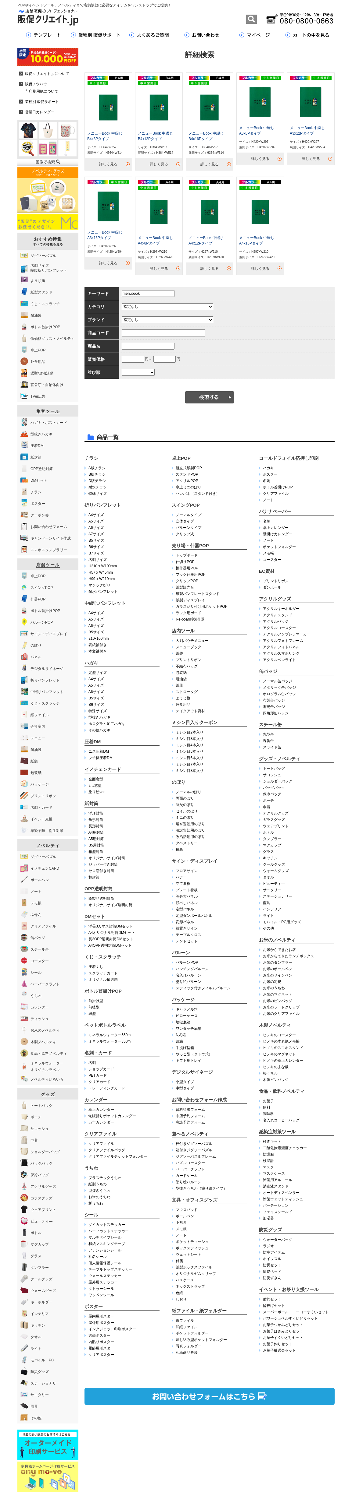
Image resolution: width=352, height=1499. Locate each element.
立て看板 (183, 883)
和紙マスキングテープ (106, 1244)
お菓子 (268, 1101)
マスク (268, 1167)
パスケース (185, 1280)
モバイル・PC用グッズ (282, 922)
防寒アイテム (274, 1252)
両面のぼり (185, 798)
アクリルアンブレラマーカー (287, 634)
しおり (181, 1299)
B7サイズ (96, 553)
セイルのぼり (187, 811)
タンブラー (272, 839)
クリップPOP (187, 581)
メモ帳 (181, 1229)
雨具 (266, 903)
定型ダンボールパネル (194, 915)
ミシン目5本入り (189, 751)
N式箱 (181, 1035)
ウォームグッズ (276, 871)
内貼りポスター (101, 1342)
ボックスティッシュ (192, 1248)
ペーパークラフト (190, 1169)
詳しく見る (108, 164)
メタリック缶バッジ (279, 687)
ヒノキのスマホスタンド (283, 1048)
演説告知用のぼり (190, 830)
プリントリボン (188, 660)
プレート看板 (187, 890)
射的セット (272, 1299)
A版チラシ (97, 468)
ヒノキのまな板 (276, 1067)
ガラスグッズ (274, 820)
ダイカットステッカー (106, 1225)
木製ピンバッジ (276, 1080)
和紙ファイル (187, 1327)
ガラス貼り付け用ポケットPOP (201, 606)
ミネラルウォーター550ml (109, 1035)
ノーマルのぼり (188, 792)
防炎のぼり (185, 805)
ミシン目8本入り (189, 771)
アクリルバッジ (276, 621)
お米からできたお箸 (279, 950)
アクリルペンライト (279, 660)
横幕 (179, 849)
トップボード (187, 555)
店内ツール (183, 630)
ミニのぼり (185, 817)
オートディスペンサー (281, 1193)
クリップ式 (185, 534)
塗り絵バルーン (188, 982)
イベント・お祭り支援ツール (288, 1289)
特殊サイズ (97, 493)
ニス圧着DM (98, 751)
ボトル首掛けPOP (103, 991)
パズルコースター (190, 1163)
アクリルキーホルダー (281, 609)
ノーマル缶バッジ (277, 681)
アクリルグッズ (275, 598)
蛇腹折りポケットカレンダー (112, 1116)
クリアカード (99, 1082)
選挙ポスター (99, 1335)
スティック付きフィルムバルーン (203, 988)
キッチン (270, 858)
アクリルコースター (279, 628)
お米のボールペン (277, 969)
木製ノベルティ (275, 1025)
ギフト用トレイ (188, 1060)
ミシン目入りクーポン (194, 722)
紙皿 (179, 685)
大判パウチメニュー (192, 641)
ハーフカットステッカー (108, 1231)
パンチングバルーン (192, 969)
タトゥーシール (101, 1288)
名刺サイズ (97, 560)
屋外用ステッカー (103, 1282)
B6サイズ (96, 547)
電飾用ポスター (101, 1348)
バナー (181, 877)
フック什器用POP (190, 574)
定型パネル (185, 909)
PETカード (97, 1075)
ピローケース (187, 1016)
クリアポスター (101, 1355)
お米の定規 (272, 982)
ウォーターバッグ (277, 1239)
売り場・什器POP (190, 545)
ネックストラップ (190, 1286)
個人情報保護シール (104, 1263)
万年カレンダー (101, 1122)
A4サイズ (96, 515)
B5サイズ (96, 540)
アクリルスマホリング (281, 653)
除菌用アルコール (277, 1180)
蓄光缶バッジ (274, 707)
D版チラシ (97, 481)
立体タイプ (185, 521)
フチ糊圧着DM (100, 758)
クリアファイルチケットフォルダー (117, 1156)
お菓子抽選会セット (279, 1350)
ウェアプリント (276, 826)
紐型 (92, 1014)
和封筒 (93, 877)
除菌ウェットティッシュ (283, 1199)
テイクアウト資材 (190, 711)
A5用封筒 (96, 839)
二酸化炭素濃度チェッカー (285, 1148)
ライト (268, 915)
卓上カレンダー (101, 1109)
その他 (268, 928)
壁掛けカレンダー (277, 534)
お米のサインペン (277, 975)
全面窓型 (95, 779)
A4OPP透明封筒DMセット (110, 945)
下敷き (181, 1222)
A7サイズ (96, 534)
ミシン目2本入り (189, 732)
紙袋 (179, 653)
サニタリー (272, 890)
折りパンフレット (102, 505)
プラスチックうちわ (104, 1178)
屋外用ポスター (101, 1323)
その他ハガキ (99, 730)
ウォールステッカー (104, 1276)
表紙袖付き (97, 645)
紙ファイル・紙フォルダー (199, 1310)
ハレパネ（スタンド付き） (198, 493)
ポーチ (268, 800)
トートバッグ (274, 768)
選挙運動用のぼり (190, 824)
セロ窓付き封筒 (101, 871)
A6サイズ (96, 528)
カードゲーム (187, 1176)
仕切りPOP (185, 562)
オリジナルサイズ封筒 (106, 858)
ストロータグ (187, 692)
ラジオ (268, 1246)
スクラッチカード (103, 973)
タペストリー (187, 843)
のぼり (178, 782)
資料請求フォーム (190, 1109)
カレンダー (95, 1099)
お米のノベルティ (277, 939)
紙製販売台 (185, 587)
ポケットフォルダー (192, 1333)
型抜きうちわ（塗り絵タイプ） (201, 1188)
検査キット (272, 1141)
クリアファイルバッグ (106, 1150)
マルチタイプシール (104, 1237)
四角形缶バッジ (276, 713)
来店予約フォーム (190, 1116)
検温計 (268, 1161)
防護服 (268, 1154)
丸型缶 (268, 734)
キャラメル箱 (187, 1009)
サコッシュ (272, 775)
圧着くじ (95, 967)
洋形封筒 (95, 813)
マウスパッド (187, 1210)
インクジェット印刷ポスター (112, 1329)
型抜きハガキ (99, 717)
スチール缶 (270, 724)
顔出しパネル (187, 903)
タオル (268, 877)
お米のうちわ (99, 1197)
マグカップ (272, 845)
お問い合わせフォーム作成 (199, 1099)
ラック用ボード (188, 613)
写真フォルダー (188, 1346)
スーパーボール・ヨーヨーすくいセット (296, 1312)
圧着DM (92, 741)
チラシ (91, 458)
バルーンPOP (187, 962)
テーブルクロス (188, 935)
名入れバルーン (188, 975)
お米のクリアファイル (281, 1014)
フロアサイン (187, 871)
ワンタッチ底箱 (188, 1028)
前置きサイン (187, 928)
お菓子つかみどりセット (283, 1325)
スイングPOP (186, 505)
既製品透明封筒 (101, 898)
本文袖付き (97, 651)
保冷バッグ (272, 794)
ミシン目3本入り (189, 739)
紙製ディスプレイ (190, 600)
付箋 (179, 1261)
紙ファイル (185, 1320)
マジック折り (99, 585)
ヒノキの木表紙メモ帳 (281, 1041)
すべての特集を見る (48, 244)
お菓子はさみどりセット (283, 1331)
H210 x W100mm (102, 566)
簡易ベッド (272, 1271)
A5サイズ (96, 521)
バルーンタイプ (188, 528)
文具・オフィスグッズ (194, 1199)
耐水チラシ (97, 487)
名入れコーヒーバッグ (281, 1120)
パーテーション (276, 1205)
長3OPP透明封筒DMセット (110, 939)
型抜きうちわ (99, 1190)
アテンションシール (104, 1250)
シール (91, 1214)
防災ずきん (272, 1278)
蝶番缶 (268, 741)
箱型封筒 (95, 852)
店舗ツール (48, 564)
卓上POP (181, 458)
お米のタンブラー (277, 962)
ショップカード (101, 1069)
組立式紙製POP (189, 468)
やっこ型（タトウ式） (194, 1054)
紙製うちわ (97, 1184)
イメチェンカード (102, 769)
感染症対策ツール (277, 1131)
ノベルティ (48, 845)
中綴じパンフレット (105, 603)
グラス (268, 852)
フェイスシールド (277, 1212)
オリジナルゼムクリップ (196, 1274)
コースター (272, 560)
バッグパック (274, 788)
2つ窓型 (95, 785)
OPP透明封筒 (98, 888)
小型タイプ (185, 1082)
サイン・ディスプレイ (194, 861)
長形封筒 (95, 826)
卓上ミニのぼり (188, 487)
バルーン (181, 952)
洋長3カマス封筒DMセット (110, 926)
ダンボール (272, 587)
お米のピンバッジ (277, 1001)
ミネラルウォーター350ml (109, 1041)
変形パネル (185, 922)
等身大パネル (187, 896)
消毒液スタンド (276, 1186)
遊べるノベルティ (190, 1133)
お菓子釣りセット (277, 1344)
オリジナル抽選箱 (103, 979)
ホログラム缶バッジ (279, 694)
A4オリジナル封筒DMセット (111, 933)
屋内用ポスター (101, 1316)
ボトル (268, 832)
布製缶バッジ (274, 700)
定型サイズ (97, 672)
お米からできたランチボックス (288, 956)
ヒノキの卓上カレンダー (283, 1060)
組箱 (179, 1041)
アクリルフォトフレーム (283, 641)
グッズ (48, 1094)
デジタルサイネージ (192, 1072)
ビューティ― (274, 883)
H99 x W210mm (101, 579)
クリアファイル (100, 1133)
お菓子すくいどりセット (283, 1337)
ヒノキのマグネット (279, 1054)
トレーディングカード (106, 1088)
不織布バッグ (187, 666)
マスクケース (274, 1173)
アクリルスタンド (277, 615)
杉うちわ (95, 1203)
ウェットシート (188, 1254)
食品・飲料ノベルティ (282, 1091)
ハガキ (91, 662)
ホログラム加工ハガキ (106, 724)
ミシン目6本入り (189, 758)
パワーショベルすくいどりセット (290, 1318)
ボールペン (185, 1216)
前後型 (93, 1007)
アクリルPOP (187, 481)
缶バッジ (268, 671)
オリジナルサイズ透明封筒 (110, 905)
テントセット (187, 941)
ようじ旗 (183, 698)
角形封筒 (95, 820)
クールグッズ (274, 864)
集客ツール (48, 411)
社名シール (97, 1256)
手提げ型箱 (185, 1048)
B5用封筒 (96, 845)
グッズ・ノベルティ (279, 758)
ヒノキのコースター (279, 1035)
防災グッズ (270, 1229)
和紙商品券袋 (187, 1352)
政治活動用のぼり (190, 837)
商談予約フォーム (190, 1122)
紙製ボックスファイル (194, 1267)
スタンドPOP (187, 474)
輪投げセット (274, 1306)
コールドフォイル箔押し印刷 (288, 458)
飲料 (266, 1107)
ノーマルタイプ (188, 515)
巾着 (266, 807)
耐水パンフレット (103, 591)
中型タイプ (185, 1088)
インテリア (272, 909)
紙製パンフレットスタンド (198, 594)
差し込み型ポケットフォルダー (201, 1340)
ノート (181, 1235)
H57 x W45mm (100, 572)
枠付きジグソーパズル (194, 1144)
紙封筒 (91, 803)
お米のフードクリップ (281, 1007)
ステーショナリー (277, 896)
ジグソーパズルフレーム (196, 1156)
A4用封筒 (96, 832)
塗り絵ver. (96, 792)
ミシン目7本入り (189, 764)
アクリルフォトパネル (281, 647)
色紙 (179, 1293)
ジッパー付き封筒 (103, 864)
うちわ (91, 1167)
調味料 (268, 1114)
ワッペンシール (101, 1295)
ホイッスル (272, 1259)
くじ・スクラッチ (102, 956)
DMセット (94, 916)
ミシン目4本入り (189, 745)
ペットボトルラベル (105, 1025)
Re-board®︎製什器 (190, 619)
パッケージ (183, 999)
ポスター (93, 1306)
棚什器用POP (187, 568)
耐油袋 (181, 679)
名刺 (92, 1063)
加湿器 (268, 1218)
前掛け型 (95, 1001)
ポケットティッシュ (192, 1242)
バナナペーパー (275, 511)
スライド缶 (272, 747)
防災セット (272, 1265)
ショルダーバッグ (277, 781)
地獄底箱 (183, 1022)
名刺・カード (98, 1052)
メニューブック (188, 647)
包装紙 (181, 672)
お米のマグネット (277, 994)
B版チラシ (97, 474)
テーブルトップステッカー (110, 1269)
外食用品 (183, 704)
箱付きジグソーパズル (194, 1150)
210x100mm (98, 638)
